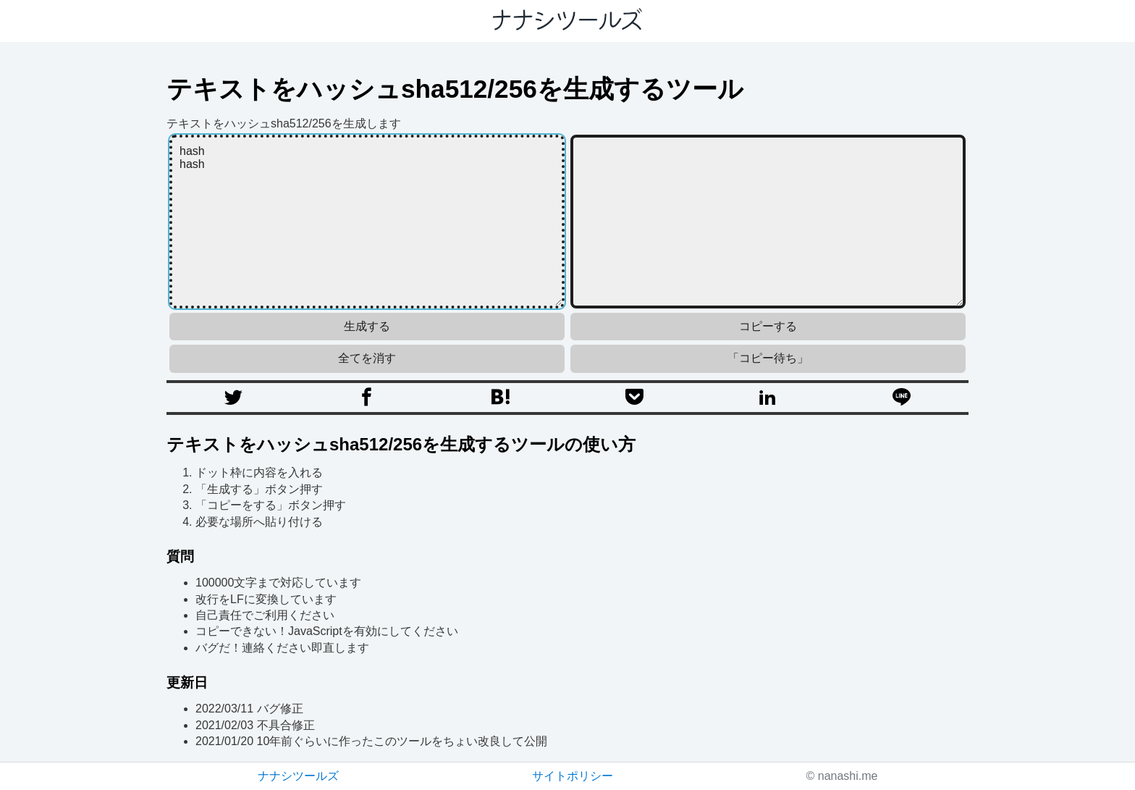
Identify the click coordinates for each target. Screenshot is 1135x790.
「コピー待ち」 (768, 358)
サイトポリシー (572, 776)
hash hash (367, 221)
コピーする (768, 326)
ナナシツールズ (298, 776)
